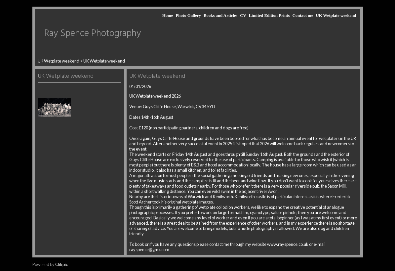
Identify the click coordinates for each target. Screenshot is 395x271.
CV (243, 15)
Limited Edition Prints (269, 15)
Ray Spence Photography (92, 33)
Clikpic (61, 264)
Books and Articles (220, 15)
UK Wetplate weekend (336, 15)
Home (167, 15)
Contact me (303, 15)
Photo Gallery (188, 15)
